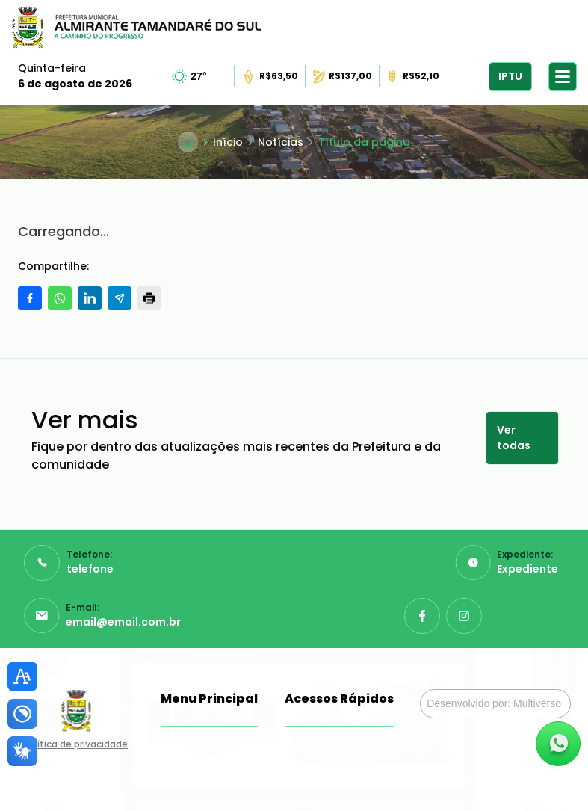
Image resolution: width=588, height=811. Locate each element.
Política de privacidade (76, 744)
